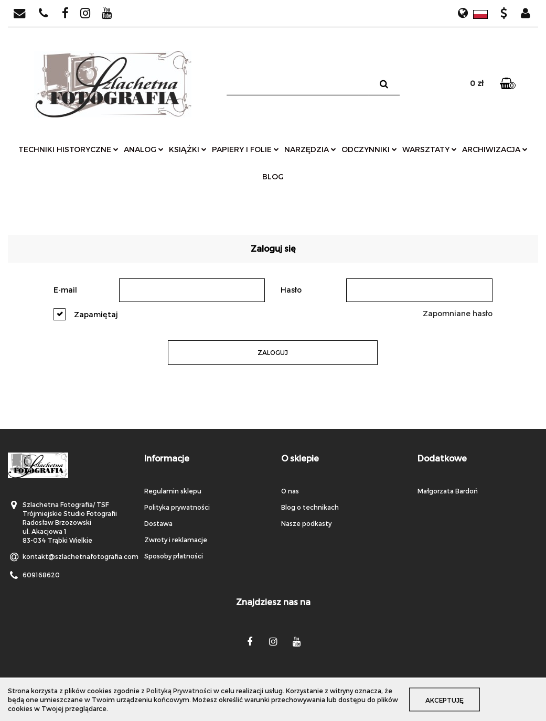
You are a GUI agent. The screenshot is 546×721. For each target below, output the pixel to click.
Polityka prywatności (177, 507)
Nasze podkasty (306, 523)
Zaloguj (273, 352)
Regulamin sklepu (172, 490)
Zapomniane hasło (458, 313)
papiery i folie (245, 149)
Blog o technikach (310, 507)
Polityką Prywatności (179, 690)
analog (144, 149)
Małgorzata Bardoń (447, 490)
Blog (273, 176)
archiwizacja (495, 149)
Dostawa (158, 523)
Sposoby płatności (173, 555)
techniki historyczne (68, 149)
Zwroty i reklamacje (175, 539)
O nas (290, 490)
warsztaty (429, 149)
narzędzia (310, 149)
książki (188, 149)
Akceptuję (444, 700)
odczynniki (369, 149)
